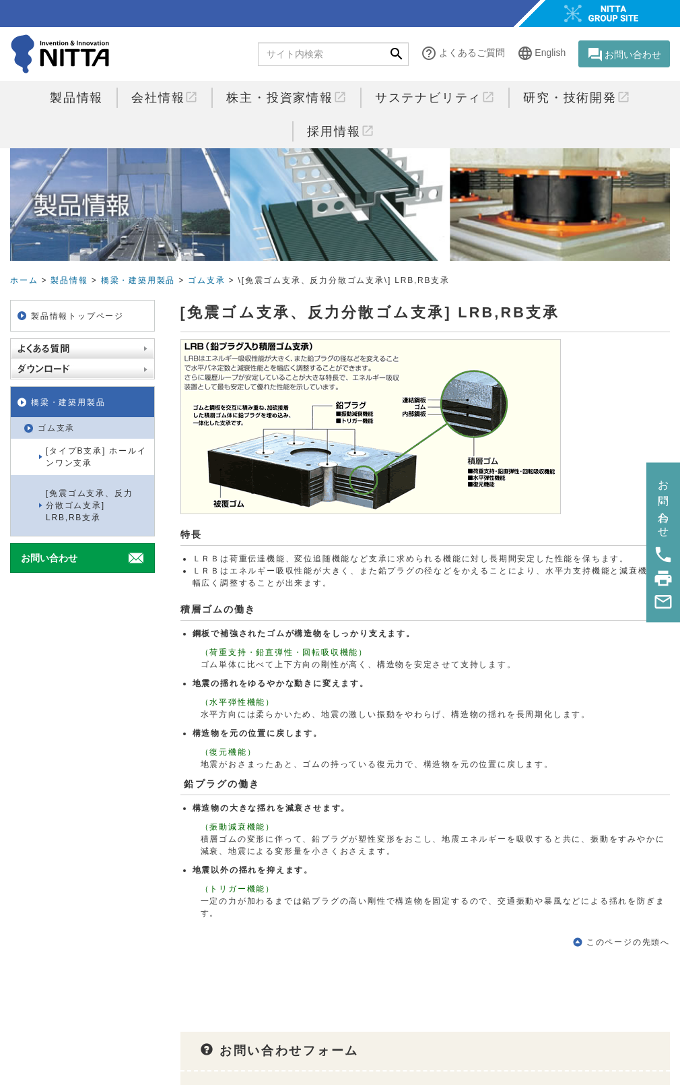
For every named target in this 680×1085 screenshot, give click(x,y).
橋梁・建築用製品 (138, 280)
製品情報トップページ (77, 316)
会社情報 (164, 97)
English (541, 53)
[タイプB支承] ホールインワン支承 (96, 457)
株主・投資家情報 (286, 97)
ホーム (24, 280)
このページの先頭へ (628, 942)
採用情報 (340, 131)
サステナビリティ (435, 97)
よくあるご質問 (462, 53)
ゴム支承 (206, 280)
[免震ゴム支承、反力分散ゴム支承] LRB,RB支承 (89, 505)
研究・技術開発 (576, 97)
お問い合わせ (624, 54)
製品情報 (76, 97)
